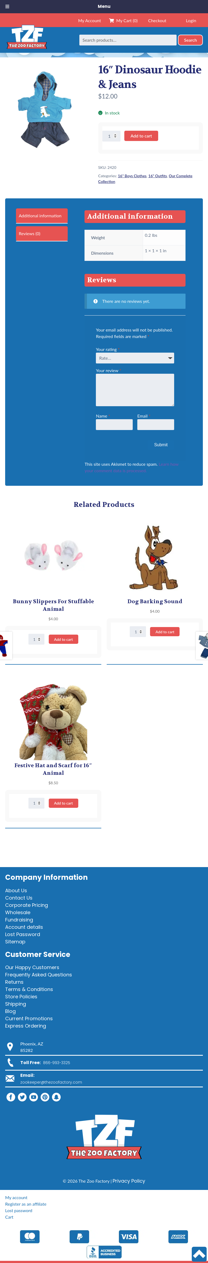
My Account (89, 20)
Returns (14, 982)
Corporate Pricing (26, 905)
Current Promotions (29, 1018)
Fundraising (19, 919)
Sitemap (15, 941)
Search (190, 39)
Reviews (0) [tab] (29, 233)
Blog (10, 1011)
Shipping (15, 1003)
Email (144, 415)
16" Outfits (157, 175)
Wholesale (17, 912)
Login (191, 20)
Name (103, 415)
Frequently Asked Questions (38, 974)
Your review (108, 370)
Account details (24, 927)
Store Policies (21, 996)
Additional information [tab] (40, 215)
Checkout (157, 20)
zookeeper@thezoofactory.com (51, 1082)
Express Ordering (25, 1025)
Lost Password (22, 934)
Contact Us (18, 897)
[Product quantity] (111, 136)
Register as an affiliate (25, 1203)
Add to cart (141, 135)
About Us (16, 890)
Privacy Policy (129, 1180)
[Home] (26, 40)
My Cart (123, 20)
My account (16, 1197)
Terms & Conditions (29, 989)
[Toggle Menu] (7, 6)
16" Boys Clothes (132, 175)
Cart (9, 1216)
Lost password (18, 1210)
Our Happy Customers (32, 967)
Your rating (107, 349)
